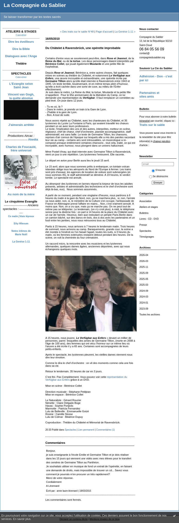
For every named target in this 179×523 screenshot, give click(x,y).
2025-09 (143, 273)
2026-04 (143, 255)
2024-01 (143, 302)
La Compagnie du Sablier (35, 5)
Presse (143, 225)
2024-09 (143, 291)
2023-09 (143, 308)
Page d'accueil (104, 31)
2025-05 (143, 279)
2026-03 (143, 261)
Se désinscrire (158, 176)
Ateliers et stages (148, 207)
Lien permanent (86, 429)
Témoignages (146, 236)
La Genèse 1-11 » (125, 31)
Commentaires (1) (105, 429)
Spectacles (145, 231)
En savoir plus (22, 519)
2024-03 (143, 296)
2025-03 (143, 285)
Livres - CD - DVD (149, 219)
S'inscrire (158, 170)
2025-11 (143, 267)
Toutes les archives (149, 314)
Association (145, 201)
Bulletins (143, 213)
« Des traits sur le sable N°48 (77, 31)
